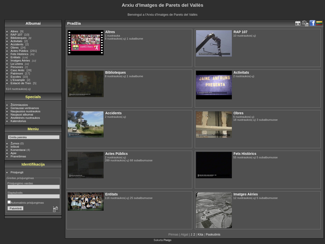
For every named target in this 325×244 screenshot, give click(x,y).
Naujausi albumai (22, 114)
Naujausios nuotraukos (26, 111)
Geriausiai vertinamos (25, 108)
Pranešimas (18, 156)
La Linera (17, 63)
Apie (14, 153)
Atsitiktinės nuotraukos (25, 117)
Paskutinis (213, 234)
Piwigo (167, 240)
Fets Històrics (19, 54)
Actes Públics (19, 50)
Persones (17, 66)
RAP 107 (16, 34)
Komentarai (18, 149)
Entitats (15, 57)
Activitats (16, 41)
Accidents (17, 44)
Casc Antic (18, 70)
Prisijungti (17, 172)
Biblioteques (19, 37)
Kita (200, 234)
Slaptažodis (15, 192)
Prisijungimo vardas (20, 183)
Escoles (16, 76)
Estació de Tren (21, 83)
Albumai (33, 23)
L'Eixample (18, 79)
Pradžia (74, 23)
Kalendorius (18, 120)
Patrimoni (17, 73)
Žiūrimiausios (19, 104)
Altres (14, 31)
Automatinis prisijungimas (25, 202)
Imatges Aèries (20, 60)
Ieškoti (15, 146)
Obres (15, 47)
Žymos (15, 143)
